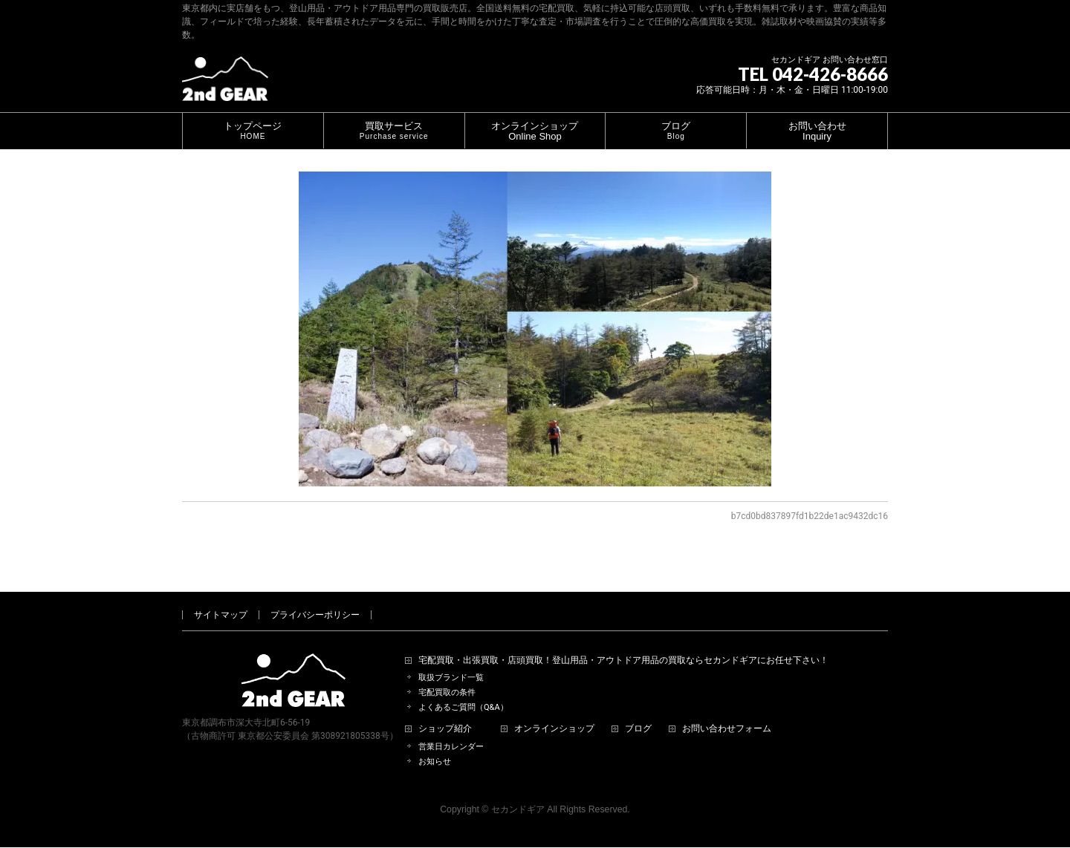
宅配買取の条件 (447, 675)
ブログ (638, 712)
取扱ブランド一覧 (451, 660)
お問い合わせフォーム (726, 712)
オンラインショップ (554, 712)
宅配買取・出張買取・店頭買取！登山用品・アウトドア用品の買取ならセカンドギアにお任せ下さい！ (623, 643)
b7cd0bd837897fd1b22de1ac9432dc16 (809, 516)
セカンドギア (518, 792)
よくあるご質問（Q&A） (463, 690)
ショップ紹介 (445, 712)
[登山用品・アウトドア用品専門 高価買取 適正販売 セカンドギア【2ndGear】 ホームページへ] (225, 84)
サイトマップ (220, 598)
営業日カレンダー (451, 729)
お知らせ (434, 744)
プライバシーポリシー (315, 598)
